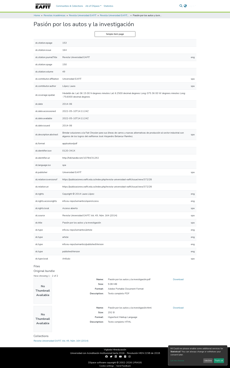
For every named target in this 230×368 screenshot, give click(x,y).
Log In (191, 6)
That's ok (218, 360)
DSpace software (97, 362)
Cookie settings (106, 365)
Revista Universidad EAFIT (82, 15)
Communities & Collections (69, 6)
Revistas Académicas (54, 15)
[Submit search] (181, 6)
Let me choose (177, 360)
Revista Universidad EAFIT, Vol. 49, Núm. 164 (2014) (114, 15)
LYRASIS (137, 362)
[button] (185, 6)
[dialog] (197, 355)
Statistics (108, 6)
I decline (208, 360)
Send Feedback (123, 365)
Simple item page (115, 34)
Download (178, 279)
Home (37, 15)
